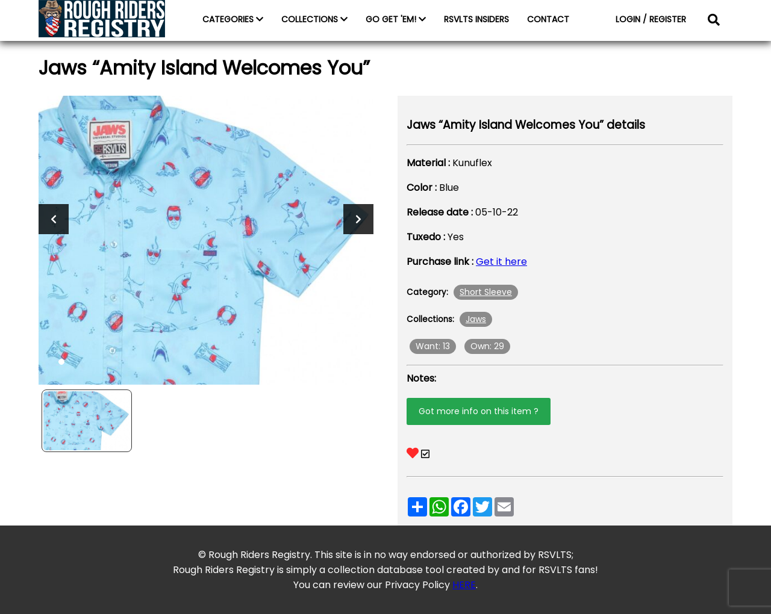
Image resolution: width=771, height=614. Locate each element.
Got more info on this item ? (478, 411)
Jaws (476, 319)
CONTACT (548, 19)
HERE (464, 585)
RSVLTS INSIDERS (476, 19)
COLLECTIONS (314, 19)
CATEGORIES (232, 19)
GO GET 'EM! (396, 19)
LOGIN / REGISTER (651, 19)
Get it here (501, 261)
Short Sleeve (486, 292)
